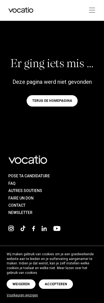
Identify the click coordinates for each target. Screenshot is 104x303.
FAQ (12, 183)
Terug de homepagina (52, 101)
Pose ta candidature (29, 176)
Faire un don (21, 198)
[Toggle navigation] (90, 10)
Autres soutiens (25, 190)
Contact (17, 205)
